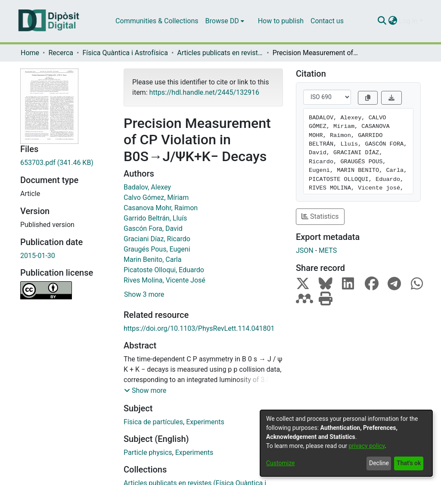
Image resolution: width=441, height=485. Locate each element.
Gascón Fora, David (153, 228)
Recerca (60, 53)
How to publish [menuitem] (281, 21)
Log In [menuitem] (408, 21)
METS (328, 250)
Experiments (205, 422)
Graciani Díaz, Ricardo (157, 239)
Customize (280, 463)
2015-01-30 (37, 256)
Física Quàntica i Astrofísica (125, 53)
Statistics (320, 216)
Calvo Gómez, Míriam (156, 197)
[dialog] (346, 443)
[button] (145, 390)
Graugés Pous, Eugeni (157, 249)
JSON (305, 250)
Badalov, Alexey (147, 187)
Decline (379, 463)
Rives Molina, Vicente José (164, 280)
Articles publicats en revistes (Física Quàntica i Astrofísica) (220, 53)
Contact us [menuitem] (327, 21)
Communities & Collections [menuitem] (156, 21)
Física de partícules (153, 422)
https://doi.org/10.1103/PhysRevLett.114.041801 (199, 328)
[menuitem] (224, 21)
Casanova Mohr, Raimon (161, 208)
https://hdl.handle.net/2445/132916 (204, 92)
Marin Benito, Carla (152, 259)
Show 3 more (144, 294)
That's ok (409, 463)
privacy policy (366, 445)
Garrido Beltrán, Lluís (155, 218)
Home (30, 53)
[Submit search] (381, 21)
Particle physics (148, 452)
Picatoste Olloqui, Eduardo (164, 270)
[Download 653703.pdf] (65, 163)
